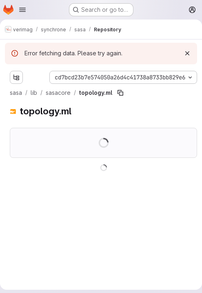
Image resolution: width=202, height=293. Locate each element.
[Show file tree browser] (16, 77)
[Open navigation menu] (22, 9)
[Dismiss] (187, 53)
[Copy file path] (120, 92)
